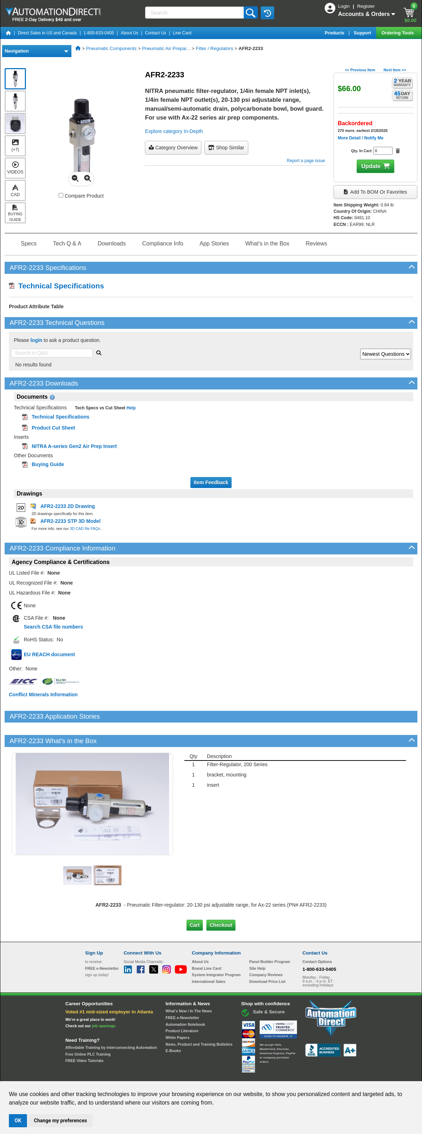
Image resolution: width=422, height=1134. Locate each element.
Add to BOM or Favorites (375, 192)
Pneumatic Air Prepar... (166, 48)
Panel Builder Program (269, 937)
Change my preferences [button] (60, 1120)
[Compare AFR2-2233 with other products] (61, 195)
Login (344, 6)
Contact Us (155, 33)
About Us (129, 33)
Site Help (257, 944)
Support (363, 32)
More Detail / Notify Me (361, 137)
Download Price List (267, 957)
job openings (103, 1002)
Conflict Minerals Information (43, 694)
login (36, 340)
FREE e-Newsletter (182, 993)
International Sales (209, 957)
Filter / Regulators (214, 48)
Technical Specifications (56, 286)
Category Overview (173, 147)
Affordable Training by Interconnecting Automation (111, 1023)
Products (335, 32)
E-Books (173, 1026)
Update (370, 166)
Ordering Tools (398, 32)
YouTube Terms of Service (302, 1074)
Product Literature (182, 1007)
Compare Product (81, 196)
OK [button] (18, 1120)
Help (130, 407)
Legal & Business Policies (251, 1074)
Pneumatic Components (111, 48)
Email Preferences (206, 1074)
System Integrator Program (216, 950)
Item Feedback (211, 482)
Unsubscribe (173, 1074)
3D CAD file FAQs (85, 528)
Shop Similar (226, 147)
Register (366, 6)
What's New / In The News (189, 987)
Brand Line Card (206, 944)
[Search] (195, 12)
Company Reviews (266, 950)
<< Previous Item (360, 70)
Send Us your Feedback (135, 1074)
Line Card (182, 33)
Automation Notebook (185, 1000)
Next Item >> (395, 70)
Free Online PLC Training (87, 1030)
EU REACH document (49, 654)
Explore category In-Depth (174, 131)
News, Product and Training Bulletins (199, 1020)
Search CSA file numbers (53, 627)
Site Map (100, 1074)
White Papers (178, 1013)
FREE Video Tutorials (84, 1036)
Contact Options (317, 937)
